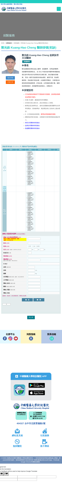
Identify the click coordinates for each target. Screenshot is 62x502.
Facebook (5, 338)
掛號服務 (16, 43)
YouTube (16, 338)
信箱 (52, 338)
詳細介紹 (10, 82)
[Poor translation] (5, 473)
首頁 (2, 43)
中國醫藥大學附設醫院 (31, 406)
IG (10, 338)
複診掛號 (10, 78)
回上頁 (31, 317)
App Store (37, 392)
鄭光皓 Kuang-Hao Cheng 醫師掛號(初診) (34, 43)
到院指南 (31, 338)
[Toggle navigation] (59, 9)
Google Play (37, 385)
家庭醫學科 (27, 61)
